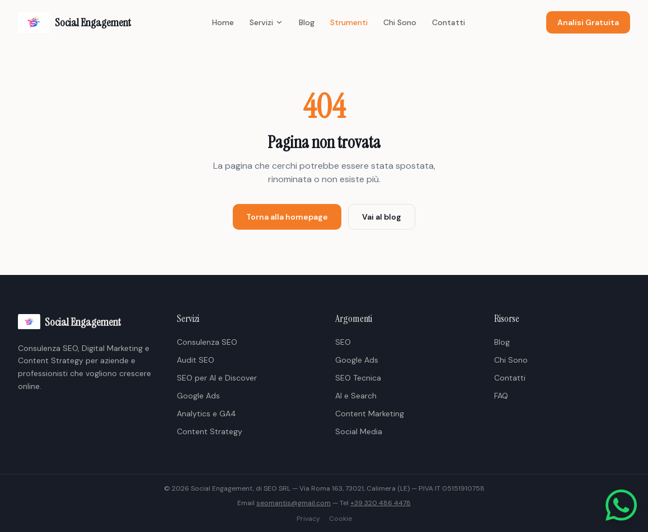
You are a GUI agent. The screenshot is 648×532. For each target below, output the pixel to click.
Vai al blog (381, 217)
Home (223, 22)
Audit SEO (195, 360)
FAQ (501, 396)
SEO (343, 342)
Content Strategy (209, 431)
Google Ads (198, 396)
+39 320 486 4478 (380, 502)
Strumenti (349, 22)
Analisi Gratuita (588, 22)
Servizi (266, 22)
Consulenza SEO (207, 342)
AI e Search (356, 396)
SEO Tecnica (358, 378)
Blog (306, 22)
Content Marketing (369, 413)
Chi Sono (399, 22)
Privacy (308, 518)
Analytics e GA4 (206, 413)
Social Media (358, 431)
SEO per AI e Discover (217, 378)
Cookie (340, 518)
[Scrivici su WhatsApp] (621, 505)
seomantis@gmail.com (293, 502)
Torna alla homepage (287, 217)
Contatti (448, 22)
